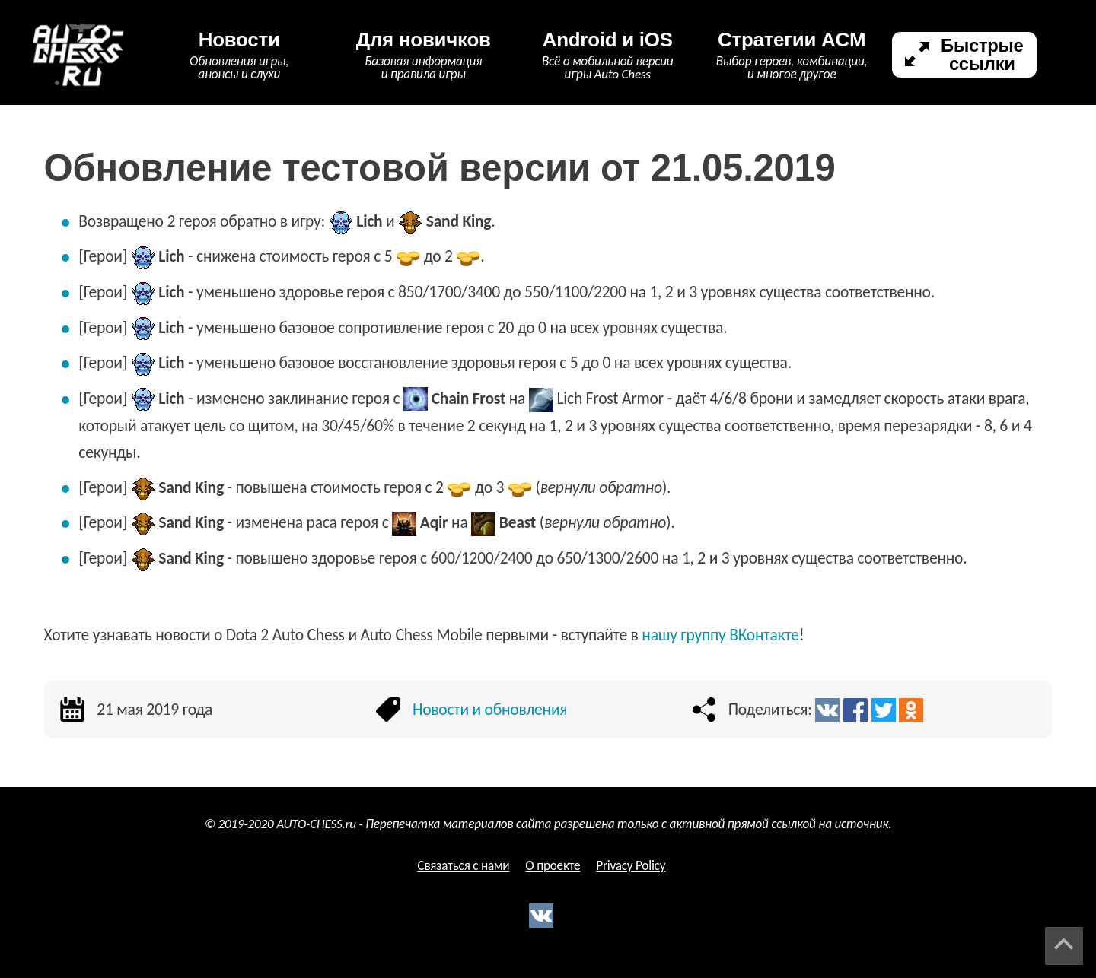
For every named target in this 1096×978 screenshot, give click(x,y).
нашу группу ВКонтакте (720, 634)
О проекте (552, 866)
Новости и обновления (490, 709)
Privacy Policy (630, 866)
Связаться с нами (463, 866)
